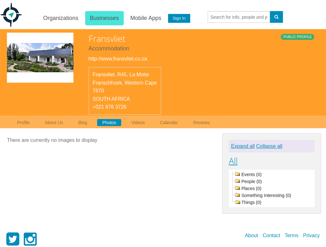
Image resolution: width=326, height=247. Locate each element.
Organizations (60, 18)
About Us (54, 122)
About (251, 235)
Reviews (201, 122)
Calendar (169, 122)
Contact (271, 235)
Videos (138, 122)
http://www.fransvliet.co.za (118, 58)
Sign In (178, 18)
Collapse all (269, 146)
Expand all (243, 146)
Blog (82, 122)
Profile (23, 122)
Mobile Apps (145, 18)
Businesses (104, 18)
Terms (292, 235)
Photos (109, 122)
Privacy (311, 235)
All (233, 161)
